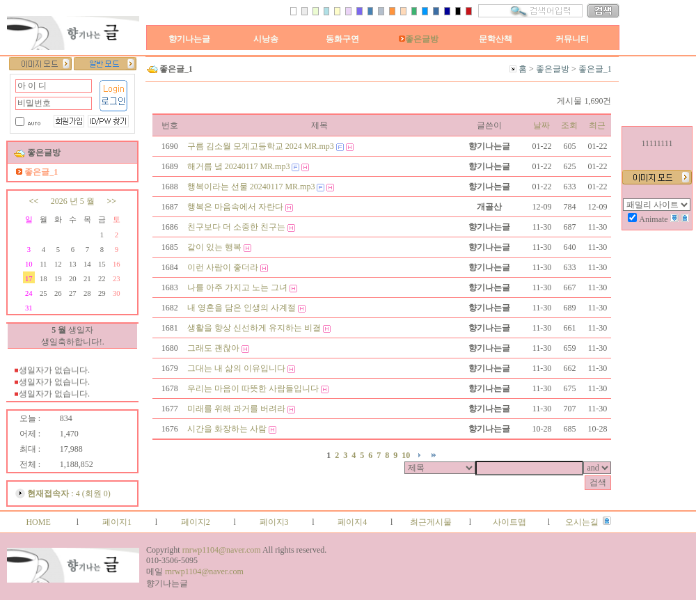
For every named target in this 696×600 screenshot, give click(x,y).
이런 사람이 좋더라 (222, 267)
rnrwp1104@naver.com (221, 550)
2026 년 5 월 (73, 201)
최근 (597, 125)
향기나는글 (189, 39)
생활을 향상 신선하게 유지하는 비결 (254, 328)
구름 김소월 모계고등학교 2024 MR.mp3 (260, 146)
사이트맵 (509, 522)
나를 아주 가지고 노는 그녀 (237, 287)
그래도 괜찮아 (213, 348)
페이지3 (274, 522)
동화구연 (342, 39)
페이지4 (352, 522)
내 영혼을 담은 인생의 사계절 (241, 308)
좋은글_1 (595, 69)
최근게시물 (431, 522)
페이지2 (195, 522)
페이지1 (117, 522)
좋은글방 (418, 39)
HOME (38, 522)
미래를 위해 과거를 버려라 (236, 408)
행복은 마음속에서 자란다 (235, 207)
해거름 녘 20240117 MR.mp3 (238, 166)
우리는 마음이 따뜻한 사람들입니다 (253, 388)
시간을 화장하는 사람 (227, 429)
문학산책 (495, 39)
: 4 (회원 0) (68, 493)
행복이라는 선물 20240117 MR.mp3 (251, 186)
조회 (569, 125)
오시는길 (582, 522)
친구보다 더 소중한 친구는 (236, 227)
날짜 (541, 125)
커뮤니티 (572, 39)
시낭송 (265, 39)
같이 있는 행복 (214, 247)
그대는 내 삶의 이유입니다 (236, 368)
